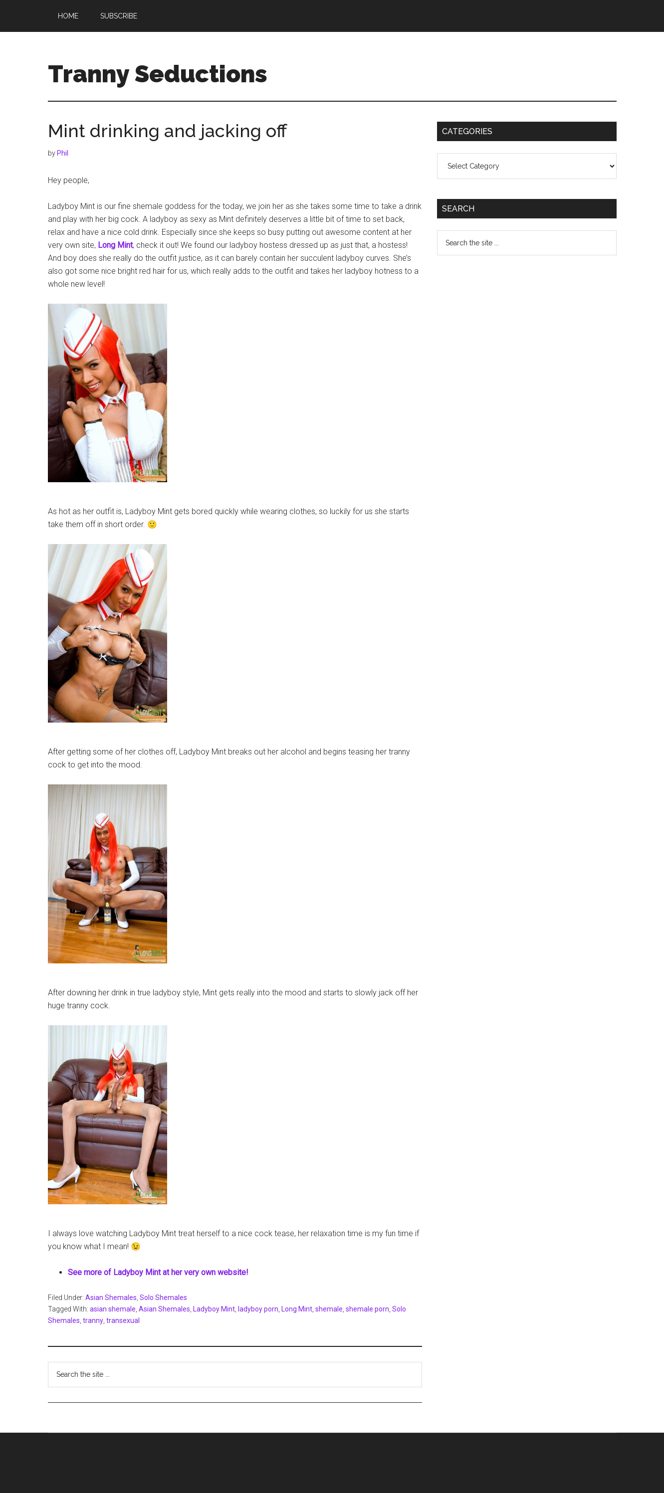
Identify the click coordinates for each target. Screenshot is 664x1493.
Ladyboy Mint (214, 1309)
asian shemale (113, 1309)
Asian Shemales (111, 1298)
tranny (93, 1320)
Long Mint (296, 1309)
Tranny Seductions (157, 74)
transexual (123, 1320)
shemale (329, 1309)
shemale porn (367, 1309)
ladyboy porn (258, 1309)
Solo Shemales (163, 1298)
